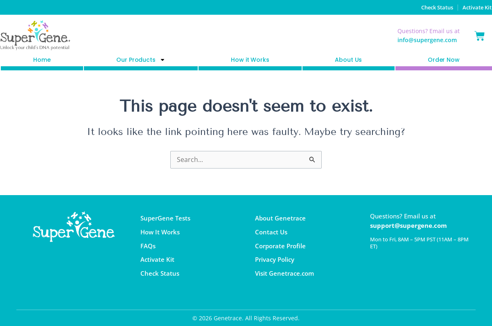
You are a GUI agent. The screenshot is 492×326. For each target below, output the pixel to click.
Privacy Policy (274, 261)
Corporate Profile (280, 247)
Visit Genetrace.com (284, 276)
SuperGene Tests (165, 218)
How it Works (250, 60)
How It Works (160, 233)
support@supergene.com (408, 225)
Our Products (140, 60)
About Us (348, 60)
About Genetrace (280, 218)
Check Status (431, 7)
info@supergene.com (427, 40)
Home (41, 60)
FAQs (148, 247)
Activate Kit (476, 7)
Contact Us (271, 233)
